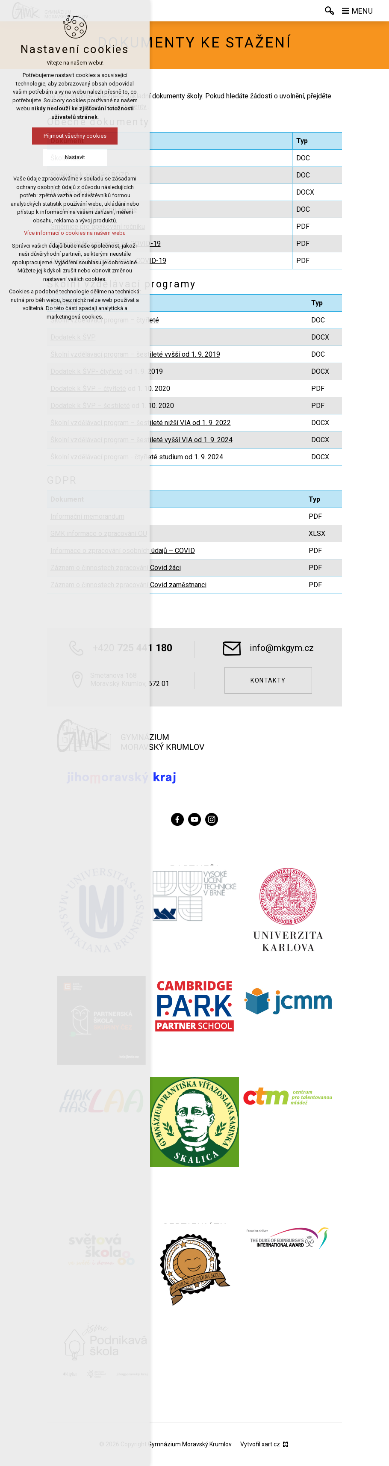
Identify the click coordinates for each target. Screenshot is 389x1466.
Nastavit (75, 157)
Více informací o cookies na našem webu (75, 233)
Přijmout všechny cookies (75, 136)
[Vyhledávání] (329, 10)
